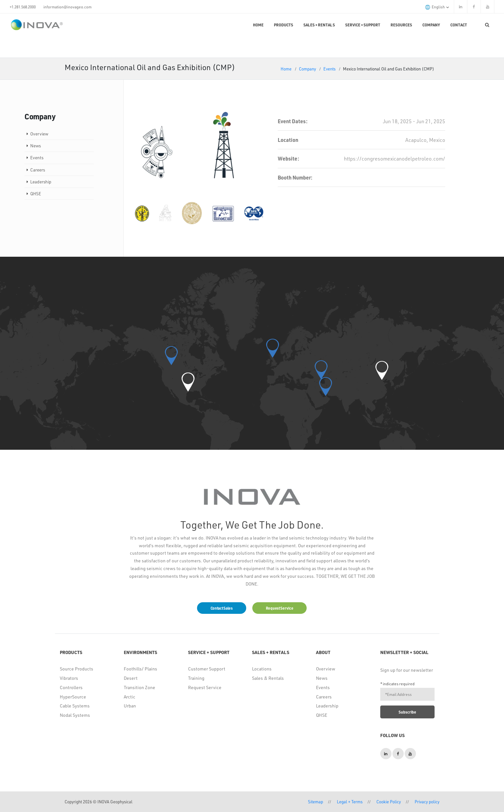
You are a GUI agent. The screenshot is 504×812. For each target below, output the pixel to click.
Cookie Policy (388, 801)
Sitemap (315, 801)
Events (329, 68)
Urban (130, 706)
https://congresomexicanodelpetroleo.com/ (394, 158)
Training (196, 678)
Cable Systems (75, 706)
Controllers (71, 687)
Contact (458, 24)
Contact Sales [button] (222, 608)
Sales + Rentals (319, 24)
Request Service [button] (279, 608)
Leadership (40, 181)
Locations (262, 669)
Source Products (76, 669)
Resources (401, 24)
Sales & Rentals (268, 678)
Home (258, 24)
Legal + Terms (350, 801)
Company (431, 24)
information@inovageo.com (67, 6)
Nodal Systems (75, 715)
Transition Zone (139, 687)
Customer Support (206, 669)
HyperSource (73, 697)
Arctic (129, 697)
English (437, 7)
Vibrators (69, 678)
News (35, 145)
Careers (37, 169)
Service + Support (362, 24)
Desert (131, 678)
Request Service (204, 687)
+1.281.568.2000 (23, 6)
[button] (188, 382)
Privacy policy (427, 801)
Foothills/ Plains (140, 669)
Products (283, 24)
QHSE (35, 193)
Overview (39, 133)
